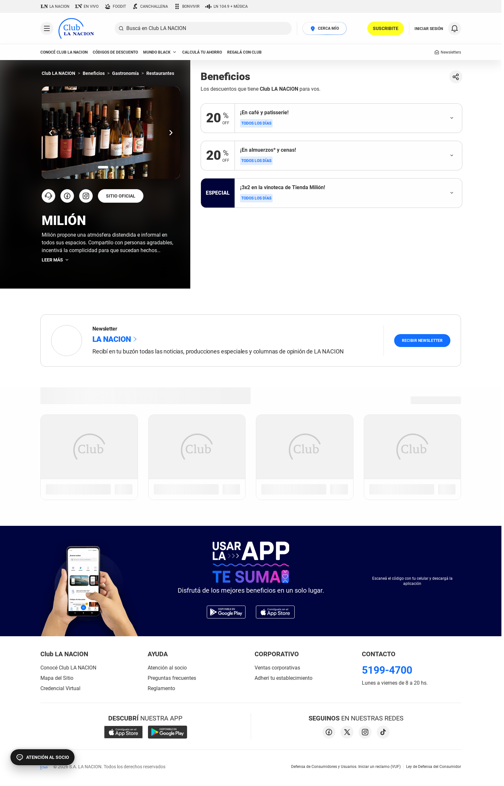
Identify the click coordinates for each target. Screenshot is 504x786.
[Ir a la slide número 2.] (112, 167)
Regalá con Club (244, 52)
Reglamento (161, 688)
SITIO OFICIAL (120, 196)
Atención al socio (167, 668)
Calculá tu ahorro (202, 52)
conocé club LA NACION (64, 52)
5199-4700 (387, 670)
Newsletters (447, 52)
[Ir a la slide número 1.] (103, 167)
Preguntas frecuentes (172, 678)
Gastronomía (125, 73)
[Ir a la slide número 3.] (117, 167)
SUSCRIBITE (385, 28)
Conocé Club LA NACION (68, 668)
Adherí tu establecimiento (283, 678)
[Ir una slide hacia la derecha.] (171, 133)
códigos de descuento (115, 52)
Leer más (55, 259)
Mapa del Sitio (56, 678)
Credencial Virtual (60, 688)
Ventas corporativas (277, 668)
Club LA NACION (58, 73)
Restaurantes (160, 73)
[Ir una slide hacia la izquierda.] (51, 133)
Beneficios (94, 73)
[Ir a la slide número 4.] (122, 167)
